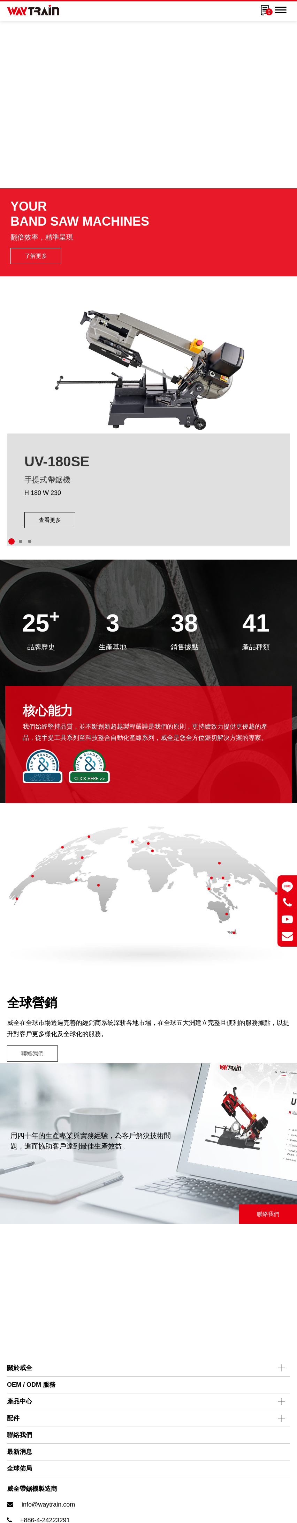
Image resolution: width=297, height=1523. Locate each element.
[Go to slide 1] (11, 575)
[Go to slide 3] (29, 575)
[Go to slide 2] (20, 575)
